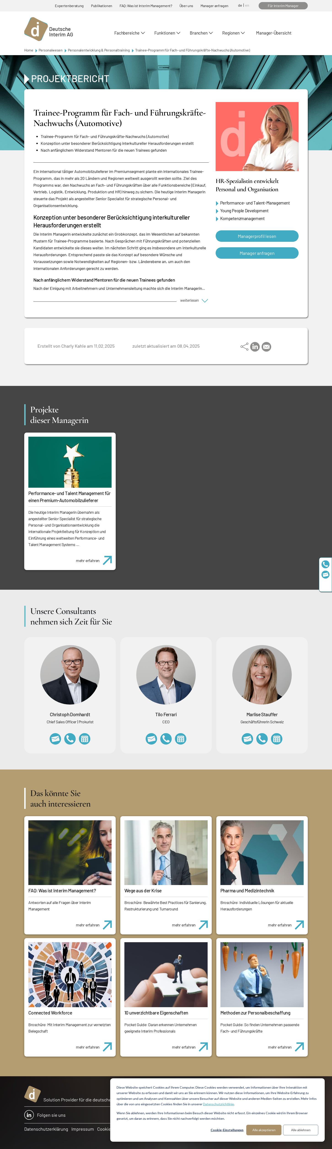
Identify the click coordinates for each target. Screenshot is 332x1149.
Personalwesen (51, 50)
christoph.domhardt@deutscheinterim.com (55, 739)
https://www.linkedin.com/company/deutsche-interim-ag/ (325, 585)
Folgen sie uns (45, 1115)
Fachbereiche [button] (126, 32)
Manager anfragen (214, 5)
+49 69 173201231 (166, 739)
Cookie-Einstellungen (227, 1130)
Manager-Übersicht (273, 32)
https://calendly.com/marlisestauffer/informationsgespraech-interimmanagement (276, 739)
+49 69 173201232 (70, 739)
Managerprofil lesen (257, 236)
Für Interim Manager (283, 5)
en (247, 5)
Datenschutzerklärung (46, 1129)
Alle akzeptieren (264, 1130)
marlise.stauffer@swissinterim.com (247, 739)
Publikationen (101, 5)
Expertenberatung (69, 5)
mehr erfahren (95, 558)
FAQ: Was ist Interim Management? (146, 5)
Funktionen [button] (164, 32)
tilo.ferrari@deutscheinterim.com (151, 739)
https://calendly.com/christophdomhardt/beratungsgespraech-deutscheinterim (84, 739)
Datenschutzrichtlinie (218, 1104)
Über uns (186, 5)
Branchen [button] (198, 32)
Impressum (82, 1129)
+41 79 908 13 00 (262, 739)
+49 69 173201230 (325, 564)
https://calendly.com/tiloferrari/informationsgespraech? (180, 739)
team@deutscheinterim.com (325, 574)
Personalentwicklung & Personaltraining (99, 50)
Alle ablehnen (301, 1130)
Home (28, 50)
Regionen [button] (230, 32)
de (240, 5)
